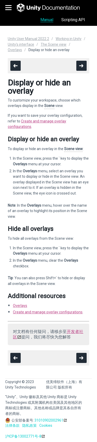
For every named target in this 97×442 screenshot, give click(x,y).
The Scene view (53, 44)
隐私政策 (29, 425)
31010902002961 (48, 420)
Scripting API (73, 19)
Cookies (45, 425)
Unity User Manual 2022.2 (28, 39)
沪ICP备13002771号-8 (23, 436)
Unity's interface (21, 44)
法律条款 (12, 425)
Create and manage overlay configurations (48, 312)
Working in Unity (68, 39)
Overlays (15, 50)
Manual (46, 19)
